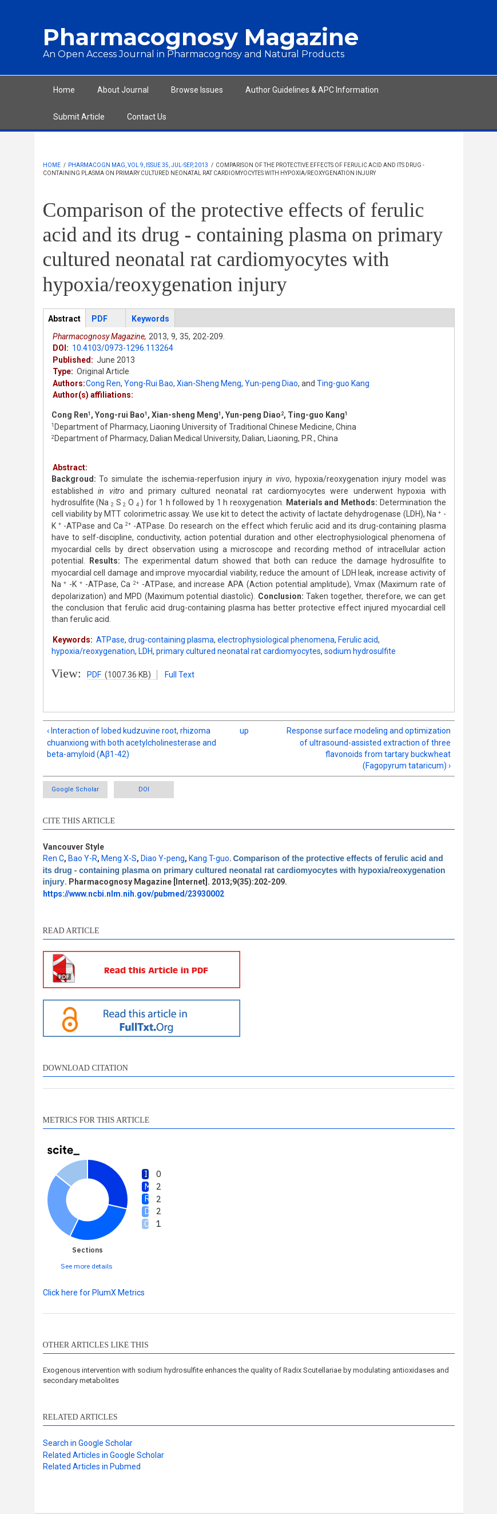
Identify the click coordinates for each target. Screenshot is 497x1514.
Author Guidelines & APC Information (312, 89)
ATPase (110, 639)
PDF (94, 674)
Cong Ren (103, 383)
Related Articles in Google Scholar (103, 1455)
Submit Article (79, 116)
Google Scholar (75, 789)
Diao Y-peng (163, 858)
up (244, 730)
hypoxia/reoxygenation (93, 651)
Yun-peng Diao (271, 383)
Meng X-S (119, 858)
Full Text (179, 674)
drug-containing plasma (171, 639)
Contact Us (146, 116)
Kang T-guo (209, 858)
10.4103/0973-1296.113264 (122, 347)
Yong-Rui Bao (148, 383)
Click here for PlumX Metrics (94, 1292)
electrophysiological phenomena (276, 639)
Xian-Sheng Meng (209, 383)
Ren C (53, 858)
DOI (143, 789)
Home (64, 89)
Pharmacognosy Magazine (201, 37)
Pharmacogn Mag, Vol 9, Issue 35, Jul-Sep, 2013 (138, 165)
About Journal (123, 89)
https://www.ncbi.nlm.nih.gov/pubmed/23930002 (133, 893)
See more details (87, 1266)
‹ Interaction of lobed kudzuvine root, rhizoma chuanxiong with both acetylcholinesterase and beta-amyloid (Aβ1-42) (131, 742)
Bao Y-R (82, 858)
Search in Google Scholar (88, 1443)
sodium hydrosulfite (360, 651)
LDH (145, 651)
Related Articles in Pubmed (92, 1466)
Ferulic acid (358, 639)
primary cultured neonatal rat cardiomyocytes (238, 651)
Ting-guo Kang (343, 383)
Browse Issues (197, 89)
